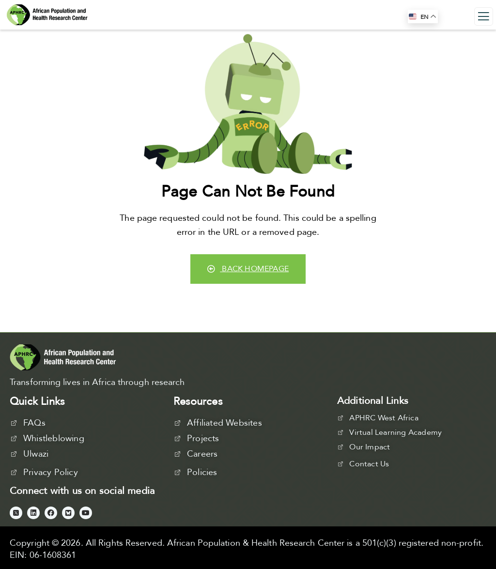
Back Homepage (248, 268)
